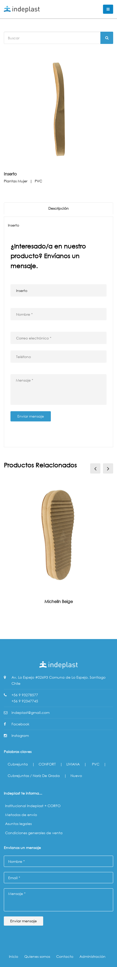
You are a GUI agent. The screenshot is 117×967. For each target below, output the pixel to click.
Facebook (20, 724)
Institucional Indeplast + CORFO (33, 805)
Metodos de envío (21, 814)
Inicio (13, 956)
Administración (92, 956)
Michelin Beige (58, 601)
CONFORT (47, 764)
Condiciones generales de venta (34, 832)
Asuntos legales (18, 823)
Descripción (58, 208)
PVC (95, 764)
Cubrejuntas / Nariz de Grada (34, 775)
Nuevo (76, 775)
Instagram (20, 735)
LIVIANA (73, 764)
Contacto (64, 956)
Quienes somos (37, 956)
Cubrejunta (18, 764)
